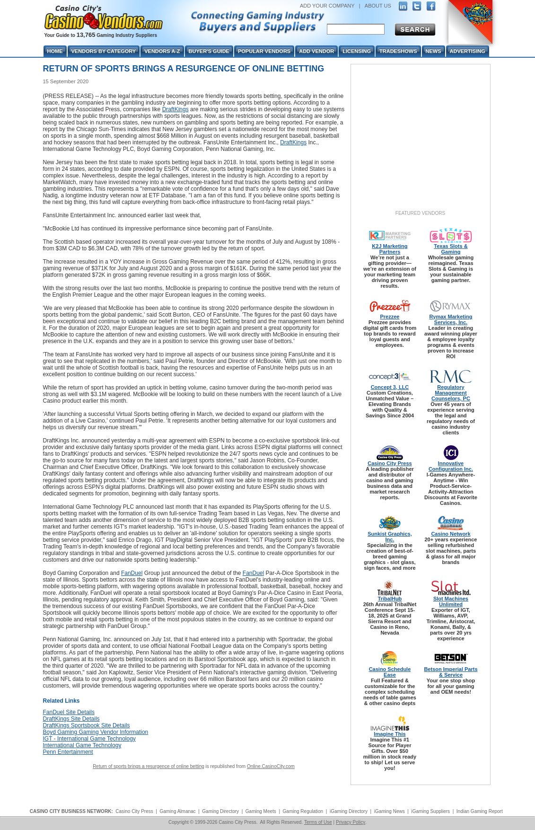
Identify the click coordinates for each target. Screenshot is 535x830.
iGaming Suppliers (430, 811)
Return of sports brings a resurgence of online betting (148, 766)
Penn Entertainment (68, 752)
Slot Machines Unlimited (450, 601)
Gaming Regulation (303, 811)
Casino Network (450, 534)
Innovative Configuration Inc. (451, 466)
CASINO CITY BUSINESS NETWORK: (71, 811)
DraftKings (175, 109)
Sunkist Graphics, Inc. (390, 536)
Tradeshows (398, 51)
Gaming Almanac (177, 811)
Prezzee (389, 316)
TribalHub (390, 598)
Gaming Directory (220, 811)
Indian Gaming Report (479, 811)
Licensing (356, 51)
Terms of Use (318, 822)
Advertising (467, 51)
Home (55, 51)
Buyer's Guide (209, 51)
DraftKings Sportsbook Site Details (86, 725)
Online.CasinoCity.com (271, 766)
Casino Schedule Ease (390, 672)
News (433, 51)
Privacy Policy (350, 822)
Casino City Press (390, 463)
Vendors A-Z (162, 51)
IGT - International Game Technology (89, 738)
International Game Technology (82, 745)
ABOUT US (378, 6)
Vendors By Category (103, 51)
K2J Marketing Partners (389, 249)
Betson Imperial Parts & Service (450, 672)
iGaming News (389, 811)
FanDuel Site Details (69, 712)
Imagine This (389, 734)
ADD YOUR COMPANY (327, 6)
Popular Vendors (264, 51)
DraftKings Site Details (71, 718)
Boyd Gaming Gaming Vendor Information (96, 732)
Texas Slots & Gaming (450, 249)
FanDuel (131, 573)
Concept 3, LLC (390, 387)
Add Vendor (316, 51)
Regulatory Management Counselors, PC (450, 392)
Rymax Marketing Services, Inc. (450, 319)
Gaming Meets (261, 811)
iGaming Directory (349, 811)
